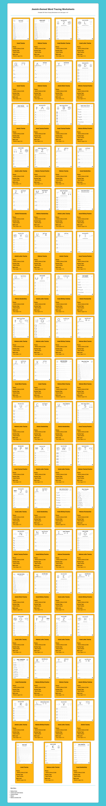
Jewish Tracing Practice (21, 554)
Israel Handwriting (85, 171)
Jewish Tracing (20, 128)
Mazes (12, 795)
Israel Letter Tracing (85, 43)
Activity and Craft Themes (17, 792)
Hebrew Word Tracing (85, 341)
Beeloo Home (14, 791)
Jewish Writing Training (85, 682)
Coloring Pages (14, 794)
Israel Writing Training (63, 298)
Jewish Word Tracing (64, 85)
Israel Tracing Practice (42, 128)
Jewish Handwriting (42, 426)
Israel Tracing (21, 43)
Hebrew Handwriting (42, 213)
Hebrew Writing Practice (85, 128)
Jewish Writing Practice (85, 597)
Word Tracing (16, 52)
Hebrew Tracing (42, 43)
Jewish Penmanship (21, 213)
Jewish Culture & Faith (18, 48)
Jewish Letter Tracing (21, 171)
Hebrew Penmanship (85, 511)
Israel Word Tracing (20, 384)
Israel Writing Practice (85, 213)
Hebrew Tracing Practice (85, 85)
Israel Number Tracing (63, 43)
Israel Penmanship (20, 682)
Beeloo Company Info (16, 797)
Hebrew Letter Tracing (20, 341)
